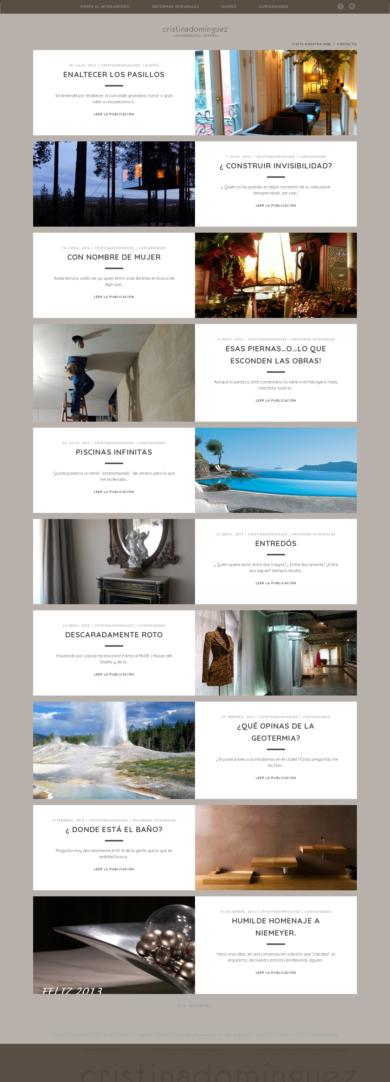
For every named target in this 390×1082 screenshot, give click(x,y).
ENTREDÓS (276, 543)
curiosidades (273, 6)
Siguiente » (200, 1005)
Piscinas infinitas (114, 452)
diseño (229, 6)
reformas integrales (175, 6)
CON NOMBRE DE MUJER (114, 257)
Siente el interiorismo (105, 6)
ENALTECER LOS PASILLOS (114, 74)
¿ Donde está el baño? (114, 829)
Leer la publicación (114, 114)
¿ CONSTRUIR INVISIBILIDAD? (276, 165)
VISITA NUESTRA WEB (311, 44)
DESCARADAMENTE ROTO (114, 634)
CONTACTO (347, 44)
